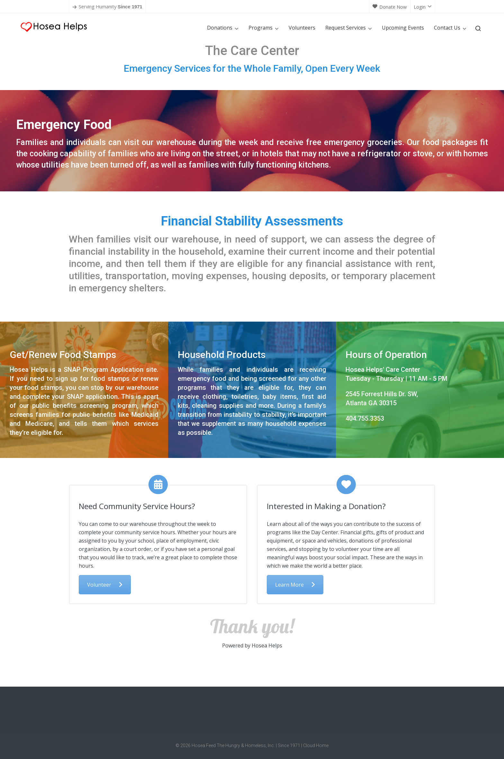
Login (423, 7)
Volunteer (104, 584)
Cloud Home (315, 745)
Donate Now (390, 7)
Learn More (295, 584)
